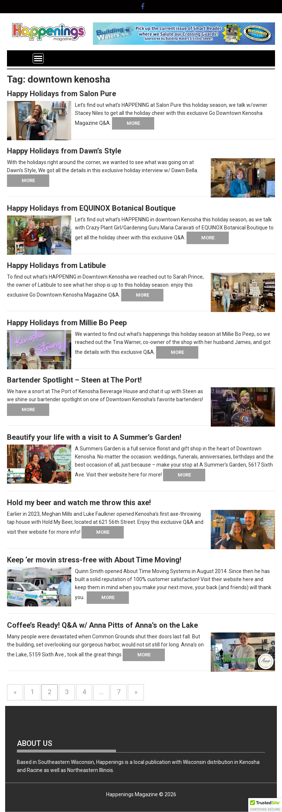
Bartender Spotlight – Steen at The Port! (74, 380)
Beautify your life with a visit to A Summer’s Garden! (94, 437)
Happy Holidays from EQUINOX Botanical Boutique (91, 208)
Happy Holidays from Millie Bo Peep (67, 322)
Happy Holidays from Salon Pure (61, 93)
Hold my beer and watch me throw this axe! (79, 502)
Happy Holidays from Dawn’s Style (64, 150)
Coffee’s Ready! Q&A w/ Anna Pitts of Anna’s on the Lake (102, 625)
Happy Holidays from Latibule (56, 265)
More (133, 123)
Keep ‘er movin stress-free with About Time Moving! (94, 559)
